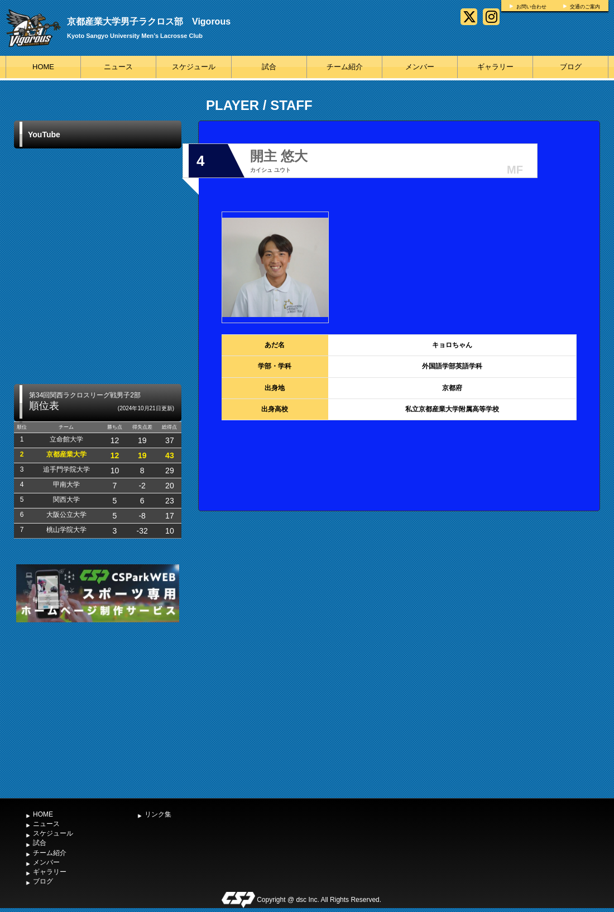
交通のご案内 (585, 6)
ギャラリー (495, 67)
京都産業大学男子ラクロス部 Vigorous (149, 21)
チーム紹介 (345, 67)
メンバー (419, 67)
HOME (43, 67)
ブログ (571, 67)
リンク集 (158, 814)
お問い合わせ (531, 6)
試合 (269, 67)
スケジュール (193, 67)
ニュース (118, 67)
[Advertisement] (97, 709)
